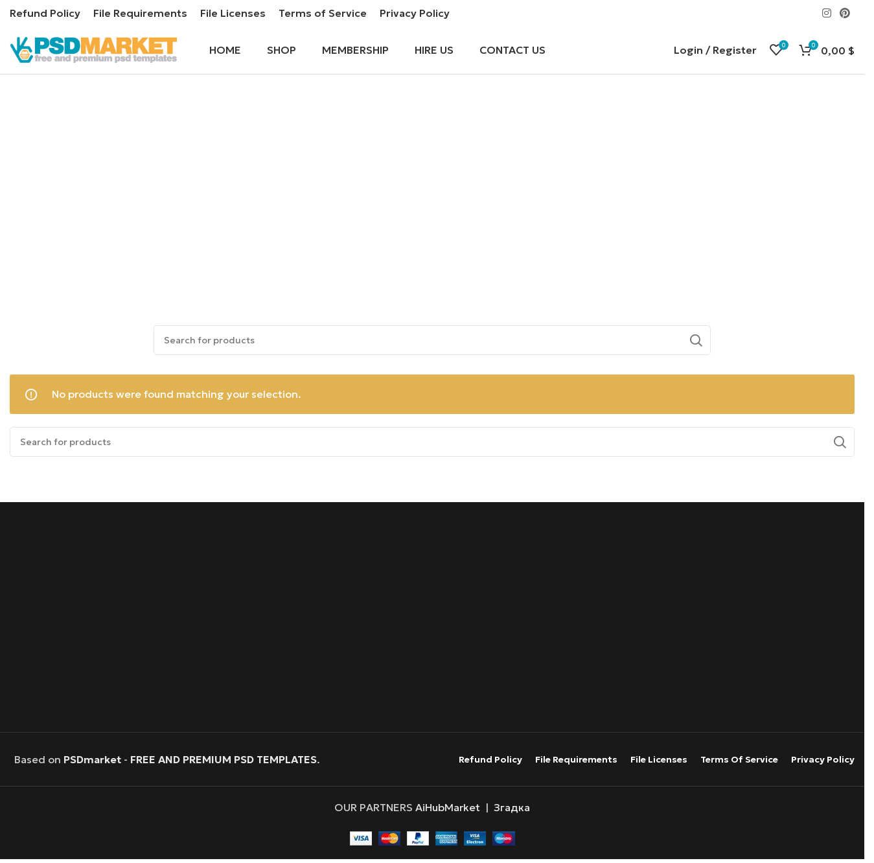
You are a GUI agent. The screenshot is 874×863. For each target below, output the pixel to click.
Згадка (512, 811)
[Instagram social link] (826, 13)
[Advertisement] (435, 195)
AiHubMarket (447, 811)
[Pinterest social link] (845, 13)
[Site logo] (93, 50)
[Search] (432, 344)
